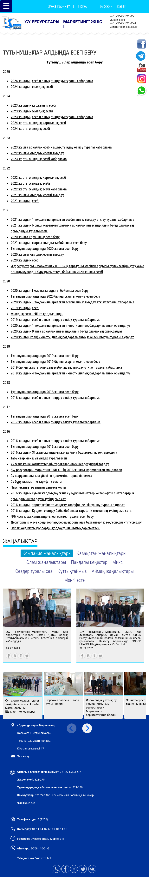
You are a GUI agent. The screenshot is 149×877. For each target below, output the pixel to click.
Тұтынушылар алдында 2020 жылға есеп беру (45, 249)
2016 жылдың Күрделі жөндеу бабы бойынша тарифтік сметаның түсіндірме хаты (71, 511)
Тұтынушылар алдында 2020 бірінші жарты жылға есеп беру (55, 296)
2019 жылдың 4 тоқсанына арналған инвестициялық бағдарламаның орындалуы (71, 373)
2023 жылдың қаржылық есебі (33, 105)
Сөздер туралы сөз (33, 571)
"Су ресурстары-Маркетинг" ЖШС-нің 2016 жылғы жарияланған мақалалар (66, 470)
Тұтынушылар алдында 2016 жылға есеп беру (45, 447)
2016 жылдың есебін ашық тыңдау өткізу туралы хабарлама (55, 441)
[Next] (87, 728)
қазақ (121, 6)
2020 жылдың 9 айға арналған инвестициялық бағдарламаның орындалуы (66, 331)
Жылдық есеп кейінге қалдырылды (37, 314)
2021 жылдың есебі (25, 201)
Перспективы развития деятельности (38, 487)
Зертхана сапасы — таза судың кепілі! (62, 702)
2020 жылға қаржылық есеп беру (35, 237)
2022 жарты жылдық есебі (30, 183)
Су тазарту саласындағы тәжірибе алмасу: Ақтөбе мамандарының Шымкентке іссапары (22, 706)
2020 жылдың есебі (25, 260)
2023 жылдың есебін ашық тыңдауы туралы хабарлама (52, 117)
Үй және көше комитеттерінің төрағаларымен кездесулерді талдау (60, 464)
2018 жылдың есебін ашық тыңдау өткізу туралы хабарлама (55, 398)
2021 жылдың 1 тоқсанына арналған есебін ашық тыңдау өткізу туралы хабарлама (72, 219)
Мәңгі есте (74, 580)
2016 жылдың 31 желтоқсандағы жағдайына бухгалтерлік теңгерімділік (64, 452)
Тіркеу (82, 6)
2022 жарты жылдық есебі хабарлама (39, 189)
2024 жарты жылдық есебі (30, 129)
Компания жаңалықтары (47, 553)
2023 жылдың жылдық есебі (32, 111)
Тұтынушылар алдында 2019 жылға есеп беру (45, 356)
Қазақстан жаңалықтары (101, 553)
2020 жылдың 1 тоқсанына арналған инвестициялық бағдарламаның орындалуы (71, 325)
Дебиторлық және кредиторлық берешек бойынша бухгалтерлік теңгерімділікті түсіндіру (76, 522)
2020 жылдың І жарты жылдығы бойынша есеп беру (49, 290)
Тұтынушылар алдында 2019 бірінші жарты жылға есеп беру (55, 361)
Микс (117, 562)
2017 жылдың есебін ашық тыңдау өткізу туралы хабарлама (55, 422)
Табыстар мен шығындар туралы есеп (39, 458)
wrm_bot (45, 858)
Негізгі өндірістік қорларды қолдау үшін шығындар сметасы (55, 528)
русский (106, 6)
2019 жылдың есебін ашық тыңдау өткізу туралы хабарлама (55, 320)
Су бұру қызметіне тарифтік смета (36, 481)
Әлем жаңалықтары (46, 562)
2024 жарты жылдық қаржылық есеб (38, 123)
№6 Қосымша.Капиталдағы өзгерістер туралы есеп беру (52, 516)
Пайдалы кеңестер (89, 562)
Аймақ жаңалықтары (113, 571)
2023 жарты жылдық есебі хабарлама (39, 159)
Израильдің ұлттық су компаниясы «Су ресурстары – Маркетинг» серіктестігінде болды (101, 707)
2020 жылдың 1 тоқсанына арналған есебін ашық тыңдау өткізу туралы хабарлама (72, 302)
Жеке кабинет (59, 6)
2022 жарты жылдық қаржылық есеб (38, 177)
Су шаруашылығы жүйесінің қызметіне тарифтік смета (51, 476)
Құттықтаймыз (72, 571)
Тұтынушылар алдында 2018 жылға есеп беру (45, 392)
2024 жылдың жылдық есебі (32, 87)
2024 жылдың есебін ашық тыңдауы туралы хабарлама (52, 81)
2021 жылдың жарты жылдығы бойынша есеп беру (49, 243)
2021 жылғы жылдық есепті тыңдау (37, 195)
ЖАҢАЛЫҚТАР (20, 541)
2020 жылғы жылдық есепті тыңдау (37, 254)
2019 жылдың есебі (25, 308)
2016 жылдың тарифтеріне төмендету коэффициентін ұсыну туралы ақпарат (68, 505)
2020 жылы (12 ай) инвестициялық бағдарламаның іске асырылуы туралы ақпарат (72, 337)
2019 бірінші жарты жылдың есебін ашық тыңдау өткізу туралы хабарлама (66, 367)
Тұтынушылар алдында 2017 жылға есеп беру (45, 416)
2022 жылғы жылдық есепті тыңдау (37, 153)
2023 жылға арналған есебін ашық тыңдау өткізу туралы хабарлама (61, 147)
